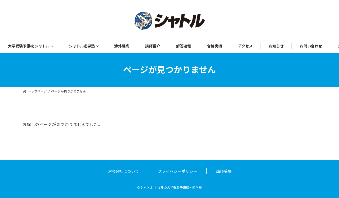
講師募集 (224, 171)
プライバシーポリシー (177, 171)
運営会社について (123, 171)
